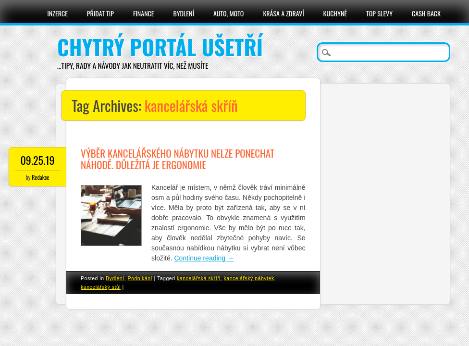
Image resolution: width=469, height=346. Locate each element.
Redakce (40, 177)
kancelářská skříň (199, 278)
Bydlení (183, 13)
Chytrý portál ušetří (160, 46)
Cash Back (426, 13)
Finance (143, 13)
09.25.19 (38, 160)
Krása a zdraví (283, 13)
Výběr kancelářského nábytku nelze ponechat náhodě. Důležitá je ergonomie (177, 159)
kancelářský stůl (101, 287)
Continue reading (204, 258)
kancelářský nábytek (249, 278)
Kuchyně (335, 13)
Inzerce (57, 13)
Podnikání (140, 278)
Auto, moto (228, 13)
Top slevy (379, 13)
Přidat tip (100, 13)
